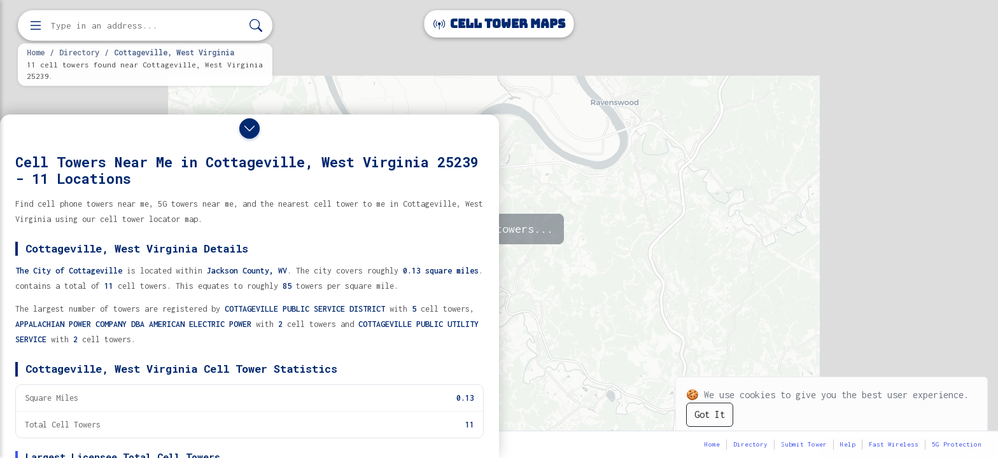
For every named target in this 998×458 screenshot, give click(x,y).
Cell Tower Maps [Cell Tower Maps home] (499, 24)
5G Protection (956, 444)
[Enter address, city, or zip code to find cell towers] (146, 25)
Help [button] (847, 444)
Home (36, 52)
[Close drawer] (249, 128)
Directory (79, 52)
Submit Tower (804, 444)
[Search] (256, 26)
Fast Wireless (893, 444)
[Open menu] (35, 25)
